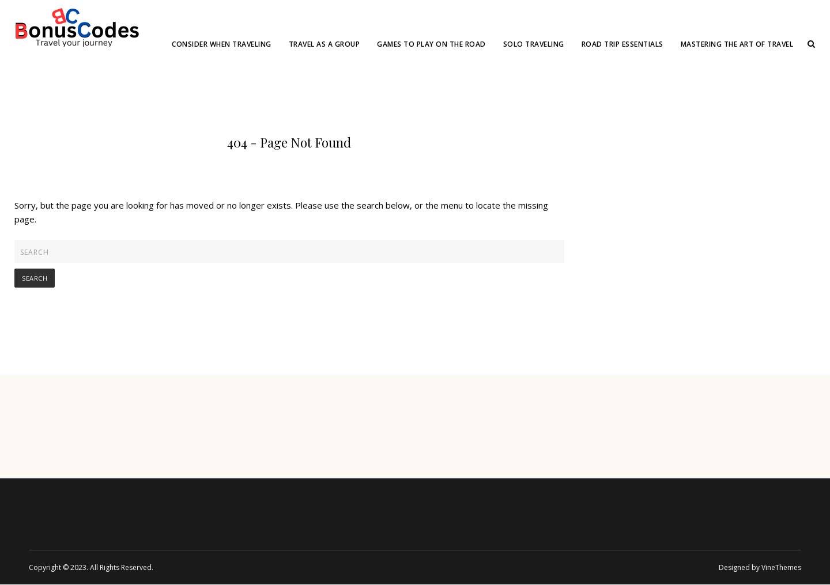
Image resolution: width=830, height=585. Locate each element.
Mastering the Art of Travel (737, 44)
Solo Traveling (533, 44)
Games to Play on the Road (431, 44)
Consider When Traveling (221, 44)
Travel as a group (324, 44)
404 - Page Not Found (289, 142)
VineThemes (781, 567)
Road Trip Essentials (622, 44)
